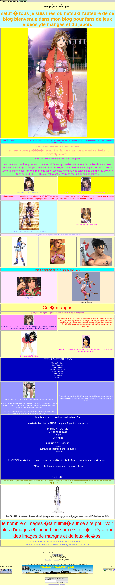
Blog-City (48, 560)
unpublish (62, 584)
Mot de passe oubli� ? (54, 584)
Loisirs (56, 560)
